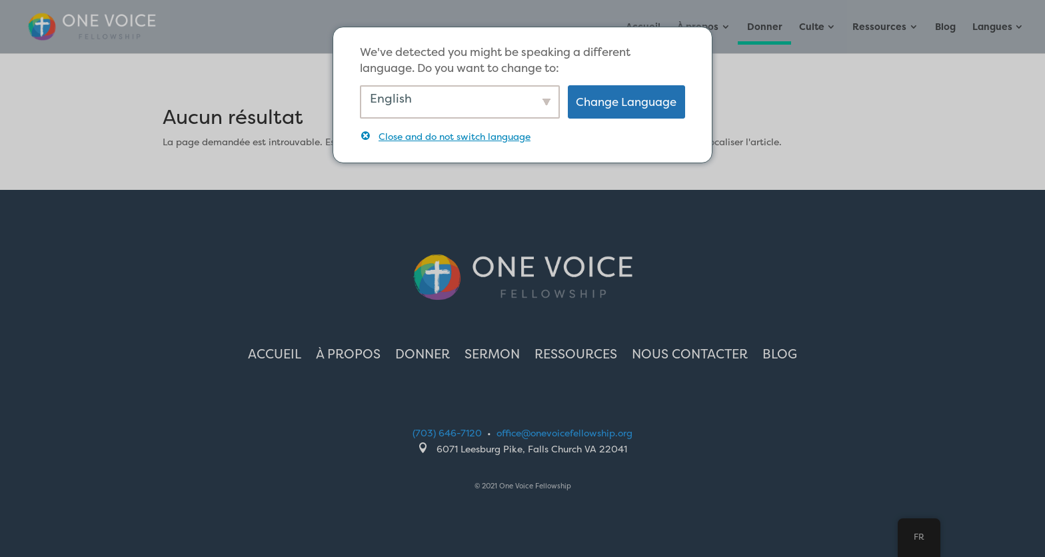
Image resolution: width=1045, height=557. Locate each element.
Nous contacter (690, 355)
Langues (992, 27)
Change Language (626, 101)
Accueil (274, 355)
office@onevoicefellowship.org (564, 432)
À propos (348, 355)
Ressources (879, 27)
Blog (945, 27)
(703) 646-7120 (447, 432)
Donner (764, 27)
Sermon (492, 355)
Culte (811, 27)
